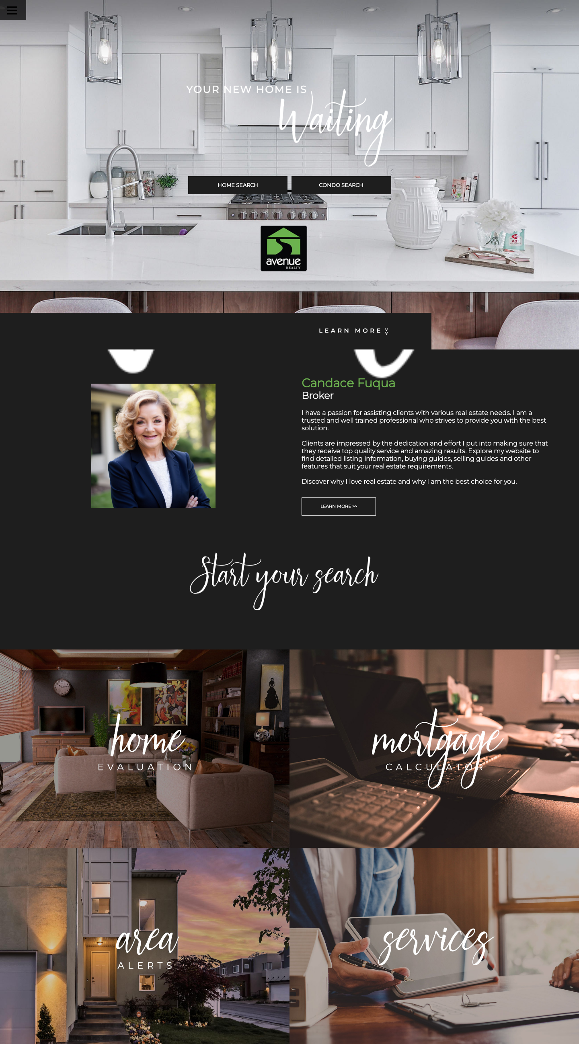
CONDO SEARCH (341, 185)
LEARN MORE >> (338, 506)
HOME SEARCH (238, 185)
